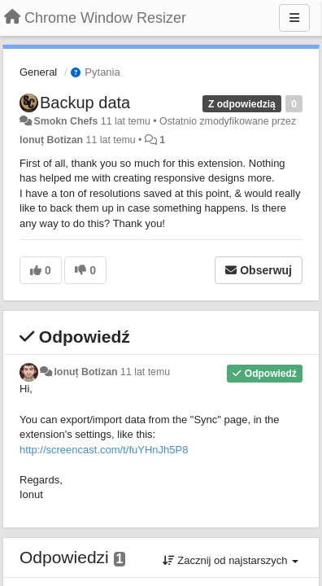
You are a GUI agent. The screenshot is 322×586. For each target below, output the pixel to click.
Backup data (85, 103)
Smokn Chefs (65, 121)
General (38, 72)
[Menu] (294, 18)
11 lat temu (145, 372)
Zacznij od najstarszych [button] (230, 560)
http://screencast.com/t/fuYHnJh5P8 (104, 450)
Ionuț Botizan (51, 140)
